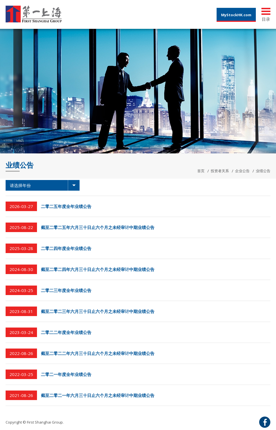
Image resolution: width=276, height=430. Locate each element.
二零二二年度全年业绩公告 (66, 332)
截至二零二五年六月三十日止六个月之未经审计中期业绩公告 (97, 227)
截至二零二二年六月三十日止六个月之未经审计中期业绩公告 (97, 353)
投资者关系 (220, 170)
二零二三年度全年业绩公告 (66, 290)
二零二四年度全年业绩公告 (66, 248)
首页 (201, 170)
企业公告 (242, 170)
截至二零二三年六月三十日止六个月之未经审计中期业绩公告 (97, 311)
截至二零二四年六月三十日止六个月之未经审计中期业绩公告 (97, 269)
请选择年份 (45, 185)
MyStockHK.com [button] (236, 14)
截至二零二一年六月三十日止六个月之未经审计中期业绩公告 (97, 395)
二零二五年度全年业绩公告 (66, 206)
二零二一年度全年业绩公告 (66, 374)
